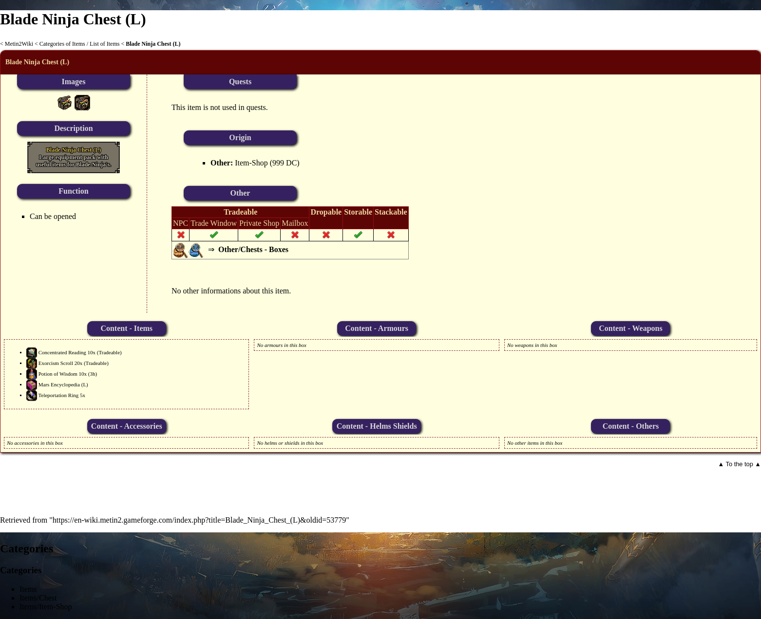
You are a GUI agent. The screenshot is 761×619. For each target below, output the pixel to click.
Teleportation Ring (58, 395)
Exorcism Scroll (55, 362)
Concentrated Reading (62, 352)
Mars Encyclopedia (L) (63, 384)
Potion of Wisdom (57, 373)
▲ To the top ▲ (739, 464)
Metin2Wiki (19, 43)
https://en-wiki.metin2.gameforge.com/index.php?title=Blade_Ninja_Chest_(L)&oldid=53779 (199, 520)
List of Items (104, 43)
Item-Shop (251, 163)
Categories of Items (62, 43)
